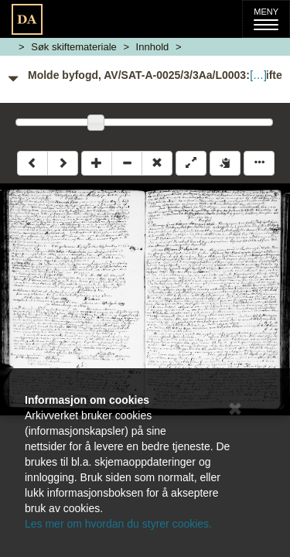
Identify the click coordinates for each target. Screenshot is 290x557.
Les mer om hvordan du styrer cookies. (118, 524)
